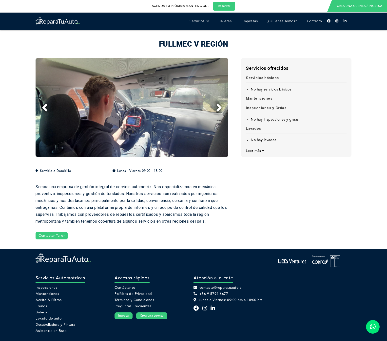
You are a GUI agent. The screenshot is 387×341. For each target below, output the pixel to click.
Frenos (41, 306)
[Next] (219, 107)
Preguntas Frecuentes (133, 306)
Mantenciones (47, 294)
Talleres (225, 21)
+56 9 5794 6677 (211, 294)
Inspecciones (46, 287)
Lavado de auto (48, 318)
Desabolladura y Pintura (55, 324)
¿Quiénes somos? (282, 21)
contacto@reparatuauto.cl (218, 287)
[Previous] (45, 107)
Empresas (249, 21)
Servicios (199, 21)
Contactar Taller (52, 235)
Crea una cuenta (152, 315)
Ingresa (123, 315)
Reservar (224, 6)
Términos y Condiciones (134, 300)
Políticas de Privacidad (133, 294)
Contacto (314, 21)
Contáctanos (125, 287)
